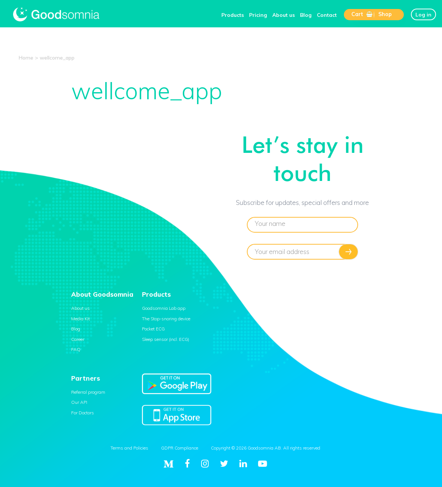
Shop (385, 14)
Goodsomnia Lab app (163, 308)
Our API (79, 402)
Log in (423, 14)
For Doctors (82, 412)
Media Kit (80, 318)
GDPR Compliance (179, 448)
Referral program (88, 392)
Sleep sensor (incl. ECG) (165, 339)
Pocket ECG (153, 329)
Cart (361, 14)
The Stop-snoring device (166, 318)
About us (283, 15)
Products (232, 15)
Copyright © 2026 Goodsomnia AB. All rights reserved (265, 448)
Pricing (258, 15)
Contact (327, 15)
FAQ (76, 349)
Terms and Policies (129, 448)
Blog (306, 15)
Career (77, 339)
